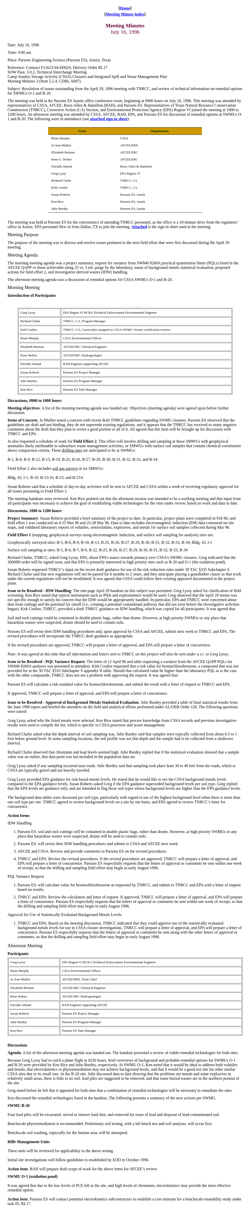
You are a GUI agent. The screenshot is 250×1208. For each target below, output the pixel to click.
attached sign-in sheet (108, 119)
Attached (139, 227)
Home (125, 8)
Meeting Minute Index (125, 14)
